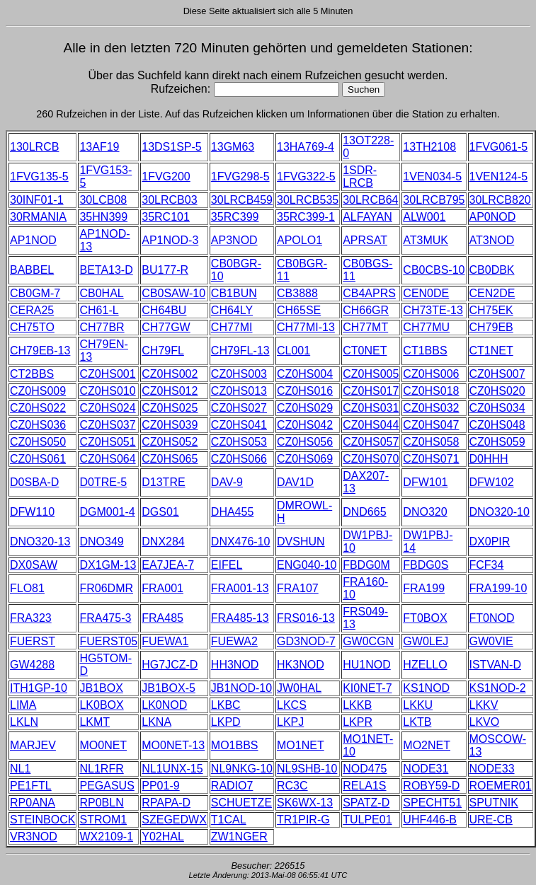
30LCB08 (103, 200)
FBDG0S (425, 565)
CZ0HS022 (38, 408)
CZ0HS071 (431, 459)
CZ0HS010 (107, 391)
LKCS (292, 705)
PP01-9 (160, 786)
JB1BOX (100, 688)
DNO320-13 (40, 542)
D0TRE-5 (103, 482)
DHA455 (232, 512)
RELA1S (364, 786)
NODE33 (492, 769)
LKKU (418, 705)
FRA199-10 (498, 588)
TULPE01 (367, 820)
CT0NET (365, 351)
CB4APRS (369, 293)
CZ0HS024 (107, 408)
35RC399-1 (306, 217)
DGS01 (160, 512)
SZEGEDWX (174, 820)
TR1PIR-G (303, 820)
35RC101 (166, 217)
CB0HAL (101, 293)
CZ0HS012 (170, 391)
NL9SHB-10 (307, 769)
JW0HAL (299, 688)
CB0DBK (492, 270)
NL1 (20, 769)
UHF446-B (430, 820)
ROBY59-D (431, 786)
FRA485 (162, 618)
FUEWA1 (165, 641)
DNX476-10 (240, 542)
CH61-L (98, 310)
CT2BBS (32, 374)
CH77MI (232, 327)
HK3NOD (300, 665)
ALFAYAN (367, 217)
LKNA (156, 722)
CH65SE (299, 310)
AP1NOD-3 (170, 240)
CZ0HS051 (107, 442)
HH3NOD (235, 665)
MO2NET (426, 745)
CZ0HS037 (107, 425)
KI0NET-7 (367, 688)
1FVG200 (166, 176)
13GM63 (232, 147)
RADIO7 (232, 786)
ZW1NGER (239, 837)
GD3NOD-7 (306, 641)
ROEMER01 (500, 786)
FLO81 (27, 588)
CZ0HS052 (170, 442)
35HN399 (103, 217)
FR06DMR (106, 588)
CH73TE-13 (432, 310)
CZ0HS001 (107, 374)
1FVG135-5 (39, 176)
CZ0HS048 (497, 425)
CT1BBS (425, 351)
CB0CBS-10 (433, 270)
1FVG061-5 (498, 147)
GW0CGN (368, 641)
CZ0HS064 (107, 459)
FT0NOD (492, 618)
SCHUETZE (241, 803)
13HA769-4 (305, 147)
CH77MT (365, 327)
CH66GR (366, 310)
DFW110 (32, 512)
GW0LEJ (425, 641)
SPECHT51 (432, 803)
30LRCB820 (500, 200)
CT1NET (491, 351)
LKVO (484, 722)
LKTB (417, 722)
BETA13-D (105, 270)
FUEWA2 (234, 641)
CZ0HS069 (305, 459)
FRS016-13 (306, 618)
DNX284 (163, 542)
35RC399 (235, 217)
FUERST (32, 641)
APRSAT (365, 240)
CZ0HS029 (305, 408)
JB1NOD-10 (241, 688)
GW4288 (32, 665)
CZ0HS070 (371, 459)
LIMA (23, 705)
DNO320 (425, 512)
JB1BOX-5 (168, 688)
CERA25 (32, 310)
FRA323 (31, 618)
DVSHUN (301, 542)
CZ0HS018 (431, 391)
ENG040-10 (307, 565)
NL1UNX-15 (172, 769)
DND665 (364, 512)
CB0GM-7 (35, 293)
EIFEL (226, 565)
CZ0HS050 (38, 442)
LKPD (226, 722)
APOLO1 (299, 240)
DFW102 (491, 482)
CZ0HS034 (497, 408)
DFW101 (425, 482)
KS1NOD (426, 688)
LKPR (357, 722)
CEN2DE (492, 293)
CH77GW (166, 327)
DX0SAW (33, 565)
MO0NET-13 (173, 745)
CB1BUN (234, 293)
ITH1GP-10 (38, 688)
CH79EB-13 (40, 351)
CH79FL (163, 351)
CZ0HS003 (239, 374)
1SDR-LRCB (360, 176)
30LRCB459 (242, 200)
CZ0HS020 (497, 391)
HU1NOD (367, 665)
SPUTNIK (493, 803)
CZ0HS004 (305, 374)
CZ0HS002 (170, 374)
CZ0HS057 (371, 442)
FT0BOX (425, 618)
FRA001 (162, 588)
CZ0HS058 (431, 442)
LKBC (226, 705)
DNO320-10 (499, 512)
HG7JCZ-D (170, 665)
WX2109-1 (106, 837)
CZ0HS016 (305, 391)
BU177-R (165, 270)
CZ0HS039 (170, 425)
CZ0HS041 (239, 425)
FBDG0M (366, 565)
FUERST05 (108, 641)
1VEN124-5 (498, 176)
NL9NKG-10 (242, 769)
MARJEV (33, 745)
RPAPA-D (166, 803)
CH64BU (164, 310)
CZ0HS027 (239, 408)
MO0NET (103, 745)
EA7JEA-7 (168, 565)
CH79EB (491, 327)
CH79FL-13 (240, 351)
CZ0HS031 (371, 408)
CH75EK (491, 310)
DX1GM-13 (107, 565)
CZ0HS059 (497, 442)
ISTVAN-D (495, 665)
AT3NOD (492, 240)
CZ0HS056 (305, 442)
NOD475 (365, 769)
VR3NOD (33, 837)
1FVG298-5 (240, 176)
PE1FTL (31, 786)
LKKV (483, 705)
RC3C (292, 786)
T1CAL (228, 820)
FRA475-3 (105, 618)
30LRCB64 (370, 200)
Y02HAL (163, 837)
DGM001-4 (107, 512)
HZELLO (425, 665)
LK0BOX (101, 705)
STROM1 (103, 820)
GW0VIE (491, 641)
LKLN (24, 722)
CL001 (293, 351)
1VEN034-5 (432, 176)
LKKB (357, 705)
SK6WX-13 (305, 803)
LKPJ (290, 722)
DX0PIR (490, 542)
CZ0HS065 (170, 459)
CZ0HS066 (239, 459)
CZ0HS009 (38, 391)
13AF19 (99, 147)
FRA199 (424, 588)
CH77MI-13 (306, 327)
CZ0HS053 (239, 442)
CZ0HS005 (371, 374)
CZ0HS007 (497, 374)
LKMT (94, 722)
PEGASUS (106, 786)
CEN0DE (426, 293)
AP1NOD (33, 240)
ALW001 (424, 217)
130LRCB (34, 147)
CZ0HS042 (305, 425)
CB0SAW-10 (173, 293)
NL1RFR (101, 769)
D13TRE (163, 482)
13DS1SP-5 (172, 147)
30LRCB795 (433, 200)
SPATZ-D (366, 803)
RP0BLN (101, 803)
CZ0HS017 (371, 391)
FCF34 (486, 565)
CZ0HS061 (38, 459)
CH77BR (101, 327)
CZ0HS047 (431, 425)
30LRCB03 (169, 200)
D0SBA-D (34, 482)
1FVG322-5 (306, 176)
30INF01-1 (37, 200)
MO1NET (300, 745)
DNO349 (101, 542)
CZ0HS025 (170, 408)
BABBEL (32, 270)
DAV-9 (227, 482)
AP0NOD (492, 217)
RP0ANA (32, 803)
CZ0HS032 (431, 408)
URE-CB (491, 820)
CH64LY (232, 310)
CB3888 (297, 293)
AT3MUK (425, 240)
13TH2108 (429, 147)
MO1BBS (234, 745)
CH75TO (32, 327)
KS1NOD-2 (497, 688)
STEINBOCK (42, 820)
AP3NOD (234, 240)
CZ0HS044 (371, 425)
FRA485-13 (240, 618)
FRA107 (298, 588)
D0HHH (488, 459)
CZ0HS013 (239, 391)
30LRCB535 (307, 200)
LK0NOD (164, 705)
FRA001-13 (240, 588)
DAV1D (295, 482)
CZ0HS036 (38, 425)
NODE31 (425, 769)
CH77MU (426, 327)
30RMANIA (38, 217)
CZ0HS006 (431, 374)
